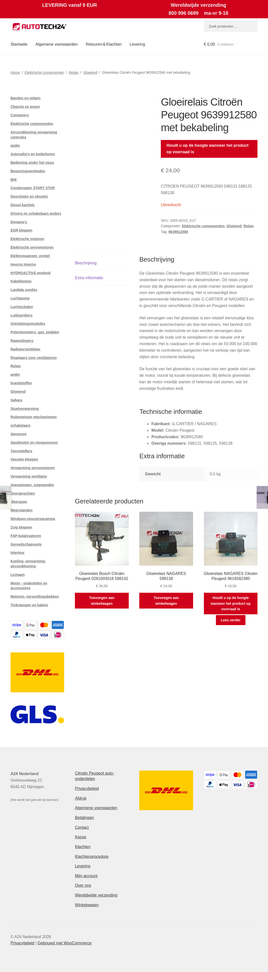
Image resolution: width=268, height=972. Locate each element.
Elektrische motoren (27, 239)
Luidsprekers (22, 315)
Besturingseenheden (28, 171)
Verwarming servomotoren (33, 468)
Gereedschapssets (26, 544)
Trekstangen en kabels (29, 605)
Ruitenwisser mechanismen (34, 417)
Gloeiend (90, 72)
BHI (14, 180)
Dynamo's (19, 222)
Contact (82, 827)
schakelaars (21, 425)
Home (15, 72)
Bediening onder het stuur (32, 163)
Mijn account (86, 876)
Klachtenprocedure (91, 856)
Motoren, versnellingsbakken (35, 596)
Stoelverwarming (25, 409)
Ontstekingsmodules (28, 324)
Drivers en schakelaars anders (36, 213)
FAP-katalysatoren (26, 536)
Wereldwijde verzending (96, 895)
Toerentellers (21, 451)
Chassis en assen (25, 107)
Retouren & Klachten (103, 44)
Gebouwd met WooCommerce (64, 943)
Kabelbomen (21, 281)
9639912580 (178, 232)
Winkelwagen (87, 905)
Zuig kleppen (21, 527)
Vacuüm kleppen (24, 459)
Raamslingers (22, 341)
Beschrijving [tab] (85, 263)
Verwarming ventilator (29, 476)
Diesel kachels (23, 205)
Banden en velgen (26, 98)
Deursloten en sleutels (29, 196)
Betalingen (84, 817)
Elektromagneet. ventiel (30, 256)
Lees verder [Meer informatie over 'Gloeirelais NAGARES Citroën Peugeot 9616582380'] (231, 620)
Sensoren (19, 434)
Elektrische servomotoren (32, 247)
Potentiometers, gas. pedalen (35, 332)
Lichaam (18, 575)
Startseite (19, 44)
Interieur (18, 553)
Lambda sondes (24, 290)
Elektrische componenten (44, 72)
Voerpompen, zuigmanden (32, 485)
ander (15, 145)
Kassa (80, 837)
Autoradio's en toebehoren (33, 154)
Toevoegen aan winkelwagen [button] (101, 601)
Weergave (19, 502)
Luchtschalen (22, 307)
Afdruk (80, 798)
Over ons (83, 885)
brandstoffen (21, 383)
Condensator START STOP (33, 188)
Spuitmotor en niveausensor (34, 442)
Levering (137, 44)
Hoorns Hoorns (23, 264)
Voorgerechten (23, 493)
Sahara (16, 400)
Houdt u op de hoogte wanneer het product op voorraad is (207, 148)
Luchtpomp (20, 298)
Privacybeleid (87, 788)
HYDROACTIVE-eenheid (30, 273)
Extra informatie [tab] (89, 278)
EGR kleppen (21, 230)
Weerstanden (22, 510)
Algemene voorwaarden (56, 44)
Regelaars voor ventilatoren (34, 358)
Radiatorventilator (26, 349)
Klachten (82, 847)
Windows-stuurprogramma (33, 519)
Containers (20, 115)
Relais (73, 72)
